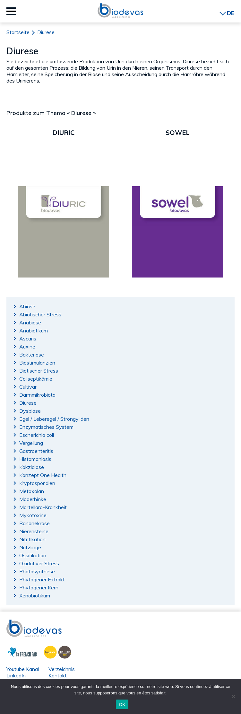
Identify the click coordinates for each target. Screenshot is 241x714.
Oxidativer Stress (39, 563)
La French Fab (17, 651)
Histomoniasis (35, 459)
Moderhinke (32, 499)
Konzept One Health (42, 475)
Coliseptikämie (35, 378)
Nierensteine (33, 531)
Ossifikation (32, 555)
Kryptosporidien (37, 483)
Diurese (28, 403)
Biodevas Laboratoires (120, 10)
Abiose (27, 306)
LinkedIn (16, 675)
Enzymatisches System (46, 427)
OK (122, 704)
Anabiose (30, 322)
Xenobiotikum (34, 595)
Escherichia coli (36, 435)
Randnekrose (34, 523)
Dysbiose (30, 411)
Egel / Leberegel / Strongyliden (54, 419)
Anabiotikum (33, 330)
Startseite (18, 32)
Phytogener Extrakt (42, 579)
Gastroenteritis (36, 451)
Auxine (27, 346)
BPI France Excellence (55, 651)
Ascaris (27, 338)
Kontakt (57, 675)
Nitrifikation (32, 539)
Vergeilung (31, 443)
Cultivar (28, 386)
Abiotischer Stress (40, 314)
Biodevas (17, 623)
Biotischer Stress (38, 370)
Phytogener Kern (38, 587)
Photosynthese (37, 571)
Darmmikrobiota (37, 395)
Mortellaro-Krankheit (43, 507)
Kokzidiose (31, 467)
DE (230, 13)
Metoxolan (31, 491)
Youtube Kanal (22, 669)
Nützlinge (30, 547)
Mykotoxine (33, 515)
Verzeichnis (61, 669)
